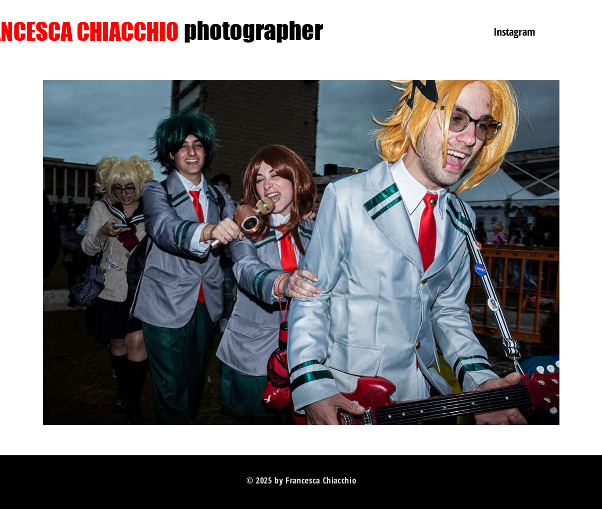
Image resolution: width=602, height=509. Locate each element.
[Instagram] (514, 31)
